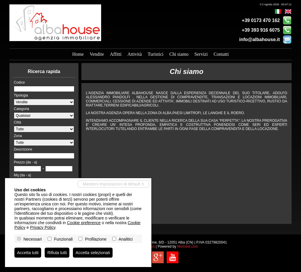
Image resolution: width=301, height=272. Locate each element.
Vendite (97, 54)
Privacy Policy (42, 227)
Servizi (201, 54)
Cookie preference (84, 222)
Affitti (116, 54)
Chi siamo (178, 54)
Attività (134, 54)
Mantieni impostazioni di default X (113, 184)
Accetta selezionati (93, 252)
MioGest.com (187, 246)
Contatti (221, 54)
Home (78, 54)
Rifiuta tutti (57, 252)
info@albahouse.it (259, 39)
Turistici (155, 54)
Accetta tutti (28, 252)
